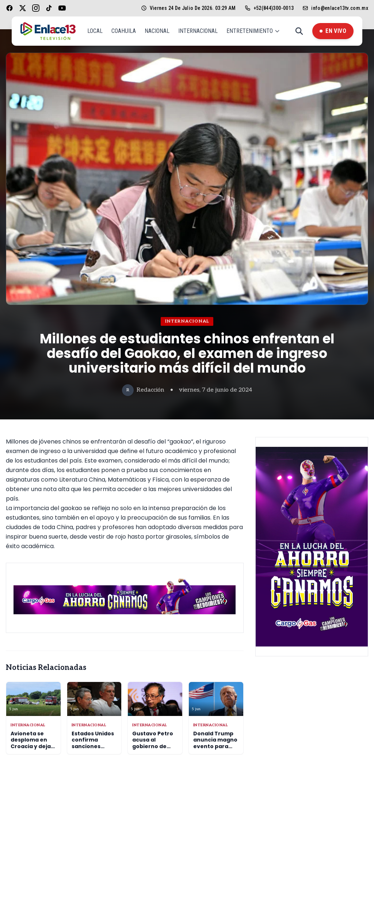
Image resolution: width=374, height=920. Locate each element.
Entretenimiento (253, 30)
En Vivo (333, 30)
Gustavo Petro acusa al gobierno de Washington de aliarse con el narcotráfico (153, 749)
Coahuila (123, 30)
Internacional (198, 30)
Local (95, 30)
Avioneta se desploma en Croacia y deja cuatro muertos (33, 743)
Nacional (157, 30)
